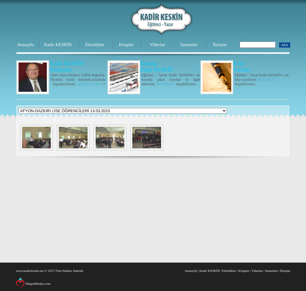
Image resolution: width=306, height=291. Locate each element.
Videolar (157, 44)
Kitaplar (126, 44)
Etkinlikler (94, 44)
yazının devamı (89, 84)
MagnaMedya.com (38, 283)
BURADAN (166, 84)
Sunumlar (189, 44)
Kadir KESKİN (58, 44)
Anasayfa (25, 44)
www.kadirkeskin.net (30, 270)
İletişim (220, 44)
